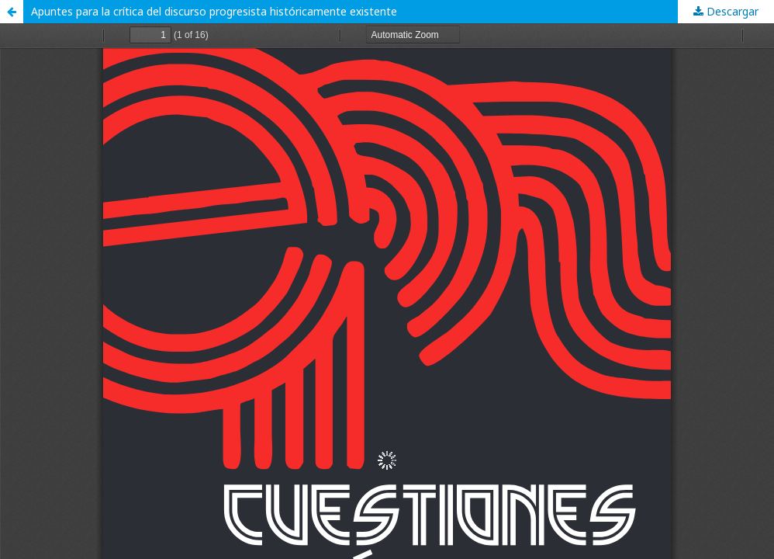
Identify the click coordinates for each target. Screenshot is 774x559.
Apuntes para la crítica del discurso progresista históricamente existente (214, 11)
